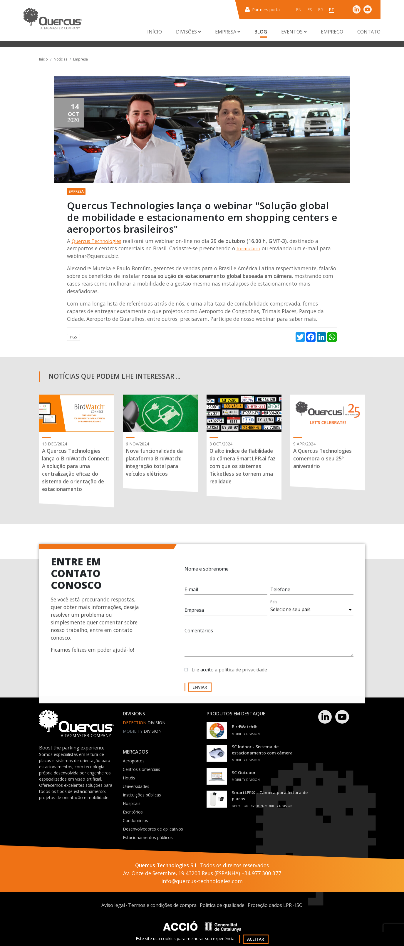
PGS (73, 337)
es (309, 9)
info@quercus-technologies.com (202, 881)
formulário (248, 248)
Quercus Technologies (96, 241)
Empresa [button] (227, 31)
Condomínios (135, 820)
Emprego (332, 31)
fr (320, 9)
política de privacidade (243, 673)
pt (331, 9)
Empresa (80, 59)
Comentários (199, 633)
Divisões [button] (188, 31)
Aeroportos (134, 761)
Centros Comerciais (141, 769)
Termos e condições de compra (162, 905)
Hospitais (131, 803)
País (273, 605)
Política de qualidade (222, 905)
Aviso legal (113, 905)
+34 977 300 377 (261, 873)
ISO (299, 905)
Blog (260, 31)
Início (154, 31)
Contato (368, 31)
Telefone (280, 592)
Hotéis (129, 778)
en (298, 9)
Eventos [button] (294, 31)
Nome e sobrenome (207, 572)
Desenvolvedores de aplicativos (153, 829)
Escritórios (133, 812)
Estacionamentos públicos (148, 837)
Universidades (136, 786)
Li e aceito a (229, 673)
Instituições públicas (142, 795)
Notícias (60, 59)
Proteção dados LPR (270, 905)
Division (144, 722)
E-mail (191, 592)
